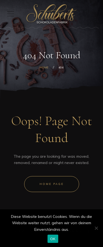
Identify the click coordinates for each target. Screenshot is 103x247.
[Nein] (96, 228)
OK (52, 239)
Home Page (52, 184)
